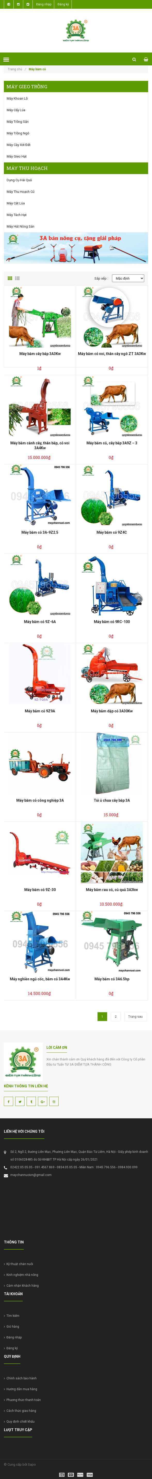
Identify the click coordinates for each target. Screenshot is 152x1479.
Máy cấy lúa (16, 110)
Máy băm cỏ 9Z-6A (40, 622)
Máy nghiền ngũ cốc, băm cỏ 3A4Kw (40, 979)
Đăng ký (63, 4)
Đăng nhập (43, 4)
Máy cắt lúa (16, 203)
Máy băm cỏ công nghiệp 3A (40, 800)
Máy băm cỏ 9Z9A (40, 711)
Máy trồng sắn (18, 122)
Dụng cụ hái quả (19, 180)
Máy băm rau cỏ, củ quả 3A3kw (112, 890)
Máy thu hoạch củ (20, 192)
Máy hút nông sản (20, 226)
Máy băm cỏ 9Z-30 (40, 890)
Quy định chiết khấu (19, 1421)
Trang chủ (17, 69)
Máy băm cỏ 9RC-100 (112, 622)
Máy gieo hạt (17, 156)
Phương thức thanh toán (22, 1400)
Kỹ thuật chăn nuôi (18, 1264)
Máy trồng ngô (18, 133)
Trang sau (135, 1016)
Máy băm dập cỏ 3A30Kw (112, 711)
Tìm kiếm (11, 1316)
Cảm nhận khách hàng (21, 1285)
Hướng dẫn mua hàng (20, 1389)
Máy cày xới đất (18, 145)
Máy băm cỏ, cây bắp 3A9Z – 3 (111, 443)
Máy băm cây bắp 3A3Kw (40, 354)
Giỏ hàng (11, 1326)
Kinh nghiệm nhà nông (21, 1275)
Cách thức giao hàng (20, 1411)
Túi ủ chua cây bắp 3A (112, 800)
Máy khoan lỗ (17, 98)
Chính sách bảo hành (20, 1378)
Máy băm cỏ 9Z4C (112, 532)
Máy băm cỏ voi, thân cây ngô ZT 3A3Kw (112, 354)
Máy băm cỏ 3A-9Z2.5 (39, 532)
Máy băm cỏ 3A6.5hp (111, 979)
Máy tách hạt (17, 215)
